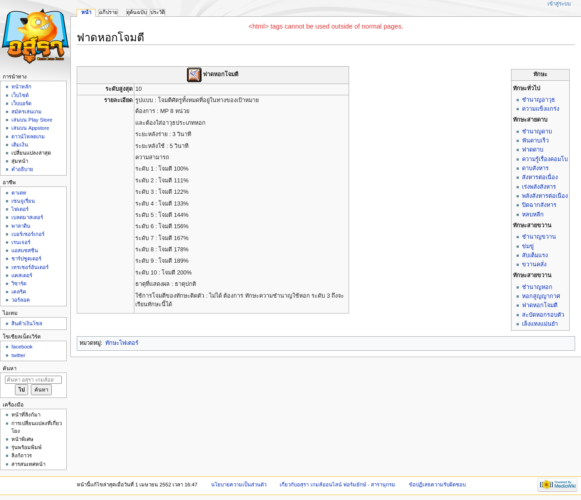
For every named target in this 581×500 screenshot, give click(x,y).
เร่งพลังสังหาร (539, 187)
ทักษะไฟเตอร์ (121, 343)
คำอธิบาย (22, 169)
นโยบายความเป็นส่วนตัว (238, 484)
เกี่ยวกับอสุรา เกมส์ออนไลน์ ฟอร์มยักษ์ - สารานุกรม (337, 484)
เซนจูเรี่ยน (23, 201)
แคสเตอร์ (21, 275)
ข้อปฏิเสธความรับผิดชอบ (437, 484)
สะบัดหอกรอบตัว (543, 315)
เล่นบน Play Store (31, 120)
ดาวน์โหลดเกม (28, 136)
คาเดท (18, 193)
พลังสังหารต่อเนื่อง (545, 196)
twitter (18, 355)
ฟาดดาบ (532, 150)
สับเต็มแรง (535, 255)
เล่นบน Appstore (30, 128)
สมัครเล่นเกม (26, 111)
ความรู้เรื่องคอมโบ (545, 159)
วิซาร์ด (18, 283)
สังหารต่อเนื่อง (540, 177)
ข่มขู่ (528, 246)
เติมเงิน (19, 144)
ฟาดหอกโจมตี (539, 305)
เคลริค (18, 291)
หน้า (86, 12)
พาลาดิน (20, 226)
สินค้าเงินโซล (26, 323)
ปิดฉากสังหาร (539, 205)
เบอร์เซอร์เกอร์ (27, 234)
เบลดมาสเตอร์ (27, 217)
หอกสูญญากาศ (541, 296)
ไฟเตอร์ (20, 209)
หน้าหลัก (21, 86)
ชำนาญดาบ (537, 131)
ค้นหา (9, 368)
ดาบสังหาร (535, 168)
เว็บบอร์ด (21, 103)
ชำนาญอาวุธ (538, 100)
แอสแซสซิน (24, 250)
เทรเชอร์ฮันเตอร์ (30, 267)
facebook (21, 346)
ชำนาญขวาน (539, 237)
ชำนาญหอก (537, 287)
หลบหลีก (533, 214)
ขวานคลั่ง (534, 264)
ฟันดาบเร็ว (535, 140)
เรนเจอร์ (20, 242)
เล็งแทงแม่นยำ (540, 324)
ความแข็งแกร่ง (540, 109)
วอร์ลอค (20, 300)
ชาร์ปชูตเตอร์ (26, 258)
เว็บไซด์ (20, 95)
